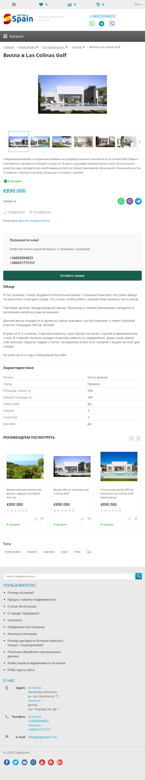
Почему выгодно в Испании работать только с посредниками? (35, 643)
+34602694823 (102, 16)
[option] (18, 142)
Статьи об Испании (22, 606)
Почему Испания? (21, 593)
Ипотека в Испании (22, 634)
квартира (49, 551)
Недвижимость (40, 220)
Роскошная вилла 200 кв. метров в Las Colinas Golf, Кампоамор (117, 493)
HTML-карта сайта (21, 670)
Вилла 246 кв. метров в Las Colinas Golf (71, 491)
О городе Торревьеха (23, 613)
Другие (23, 220)
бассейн (32, 551)
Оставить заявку (72, 275)
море (64, 551)
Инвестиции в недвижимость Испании (36, 663)
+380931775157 (22, 262)
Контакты (15, 620)
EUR (138, 4)
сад (89, 551)
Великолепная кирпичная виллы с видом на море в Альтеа (24, 493)
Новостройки (13, 551)
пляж (77, 551)
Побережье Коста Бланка (26, 627)
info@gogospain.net (42, 737)
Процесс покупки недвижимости (32, 599)
